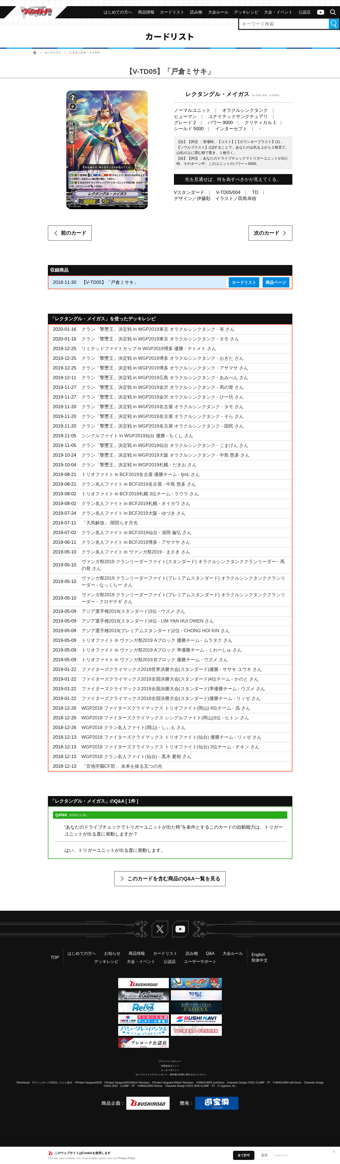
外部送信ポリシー (170, 1066)
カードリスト (53, 52)
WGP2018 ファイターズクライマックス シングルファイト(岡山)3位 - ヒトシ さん (165, 717)
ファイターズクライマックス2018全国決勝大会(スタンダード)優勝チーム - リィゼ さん (171, 698)
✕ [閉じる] (333, 1152)
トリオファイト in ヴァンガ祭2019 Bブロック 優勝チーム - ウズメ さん (154, 659)
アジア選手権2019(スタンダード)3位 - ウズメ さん (133, 611)
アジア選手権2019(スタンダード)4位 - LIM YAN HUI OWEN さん (147, 621)
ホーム (35, 52)
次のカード (266, 233)
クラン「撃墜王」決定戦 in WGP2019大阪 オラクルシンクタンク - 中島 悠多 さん (165, 455)
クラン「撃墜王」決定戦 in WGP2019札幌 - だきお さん (139, 464)
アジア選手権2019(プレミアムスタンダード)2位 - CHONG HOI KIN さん (155, 630)
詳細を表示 (281, 1155)
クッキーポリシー (170, 1070)
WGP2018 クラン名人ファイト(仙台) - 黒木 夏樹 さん (136, 756)
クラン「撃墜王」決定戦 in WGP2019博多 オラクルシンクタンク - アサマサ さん (164, 368)
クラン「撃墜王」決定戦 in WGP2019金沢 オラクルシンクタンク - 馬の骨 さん (162, 387)
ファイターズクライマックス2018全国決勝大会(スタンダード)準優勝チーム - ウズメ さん (173, 688)
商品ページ (276, 282)
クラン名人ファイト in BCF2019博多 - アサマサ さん (135, 542)
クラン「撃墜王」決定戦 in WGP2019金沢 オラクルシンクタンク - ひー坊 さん (162, 397)
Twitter (160, 929)
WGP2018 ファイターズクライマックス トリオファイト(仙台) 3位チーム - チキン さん (170, 746)
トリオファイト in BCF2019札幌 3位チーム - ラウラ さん (140, 493)
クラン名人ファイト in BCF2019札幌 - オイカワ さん (135, 503)
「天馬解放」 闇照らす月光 (109, 522)
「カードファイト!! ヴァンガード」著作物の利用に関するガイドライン (170, 1074)
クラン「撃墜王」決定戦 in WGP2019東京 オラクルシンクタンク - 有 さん (158, 329)
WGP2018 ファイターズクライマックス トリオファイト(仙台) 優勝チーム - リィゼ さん (171, 737)
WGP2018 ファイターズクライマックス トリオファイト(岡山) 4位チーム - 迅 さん (165, 708)
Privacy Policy (126, 1158)
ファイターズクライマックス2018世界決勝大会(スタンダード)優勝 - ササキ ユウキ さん (171, 669)
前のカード (73, 233)
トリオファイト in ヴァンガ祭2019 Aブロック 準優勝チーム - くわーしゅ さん (161, 650)
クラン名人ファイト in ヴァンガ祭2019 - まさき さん (135, 551)
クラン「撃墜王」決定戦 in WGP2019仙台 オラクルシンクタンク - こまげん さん (164, 445)
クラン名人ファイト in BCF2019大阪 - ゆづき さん (133, 513)
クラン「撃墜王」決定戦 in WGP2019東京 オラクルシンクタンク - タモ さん (160, 338)
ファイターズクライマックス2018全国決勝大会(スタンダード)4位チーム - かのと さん (170, 679)
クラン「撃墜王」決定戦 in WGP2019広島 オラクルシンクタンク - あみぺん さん (164, 377)
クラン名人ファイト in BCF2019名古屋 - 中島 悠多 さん (138, 484)
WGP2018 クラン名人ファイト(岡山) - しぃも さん (133, 727)
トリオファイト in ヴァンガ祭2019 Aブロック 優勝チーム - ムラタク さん (157, 640)
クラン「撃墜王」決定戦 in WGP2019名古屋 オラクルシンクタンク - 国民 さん (162, 426)
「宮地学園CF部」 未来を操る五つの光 (121, 766)
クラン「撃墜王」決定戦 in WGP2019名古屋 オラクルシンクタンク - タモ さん (162, 406)
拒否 (264, 1155)
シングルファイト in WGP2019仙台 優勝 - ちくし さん (137, 435)
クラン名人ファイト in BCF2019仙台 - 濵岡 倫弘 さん (136, 532)
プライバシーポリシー (170, 1061)
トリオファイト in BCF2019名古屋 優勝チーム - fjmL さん (140, 474)
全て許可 (244, 1155)
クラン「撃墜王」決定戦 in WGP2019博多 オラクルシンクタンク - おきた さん (162, 358)
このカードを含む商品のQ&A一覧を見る (173, 878)
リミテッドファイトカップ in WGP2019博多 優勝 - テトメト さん (148, 348)
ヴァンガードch (321, 12)
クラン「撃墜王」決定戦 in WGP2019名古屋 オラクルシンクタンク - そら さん (162, 416)
